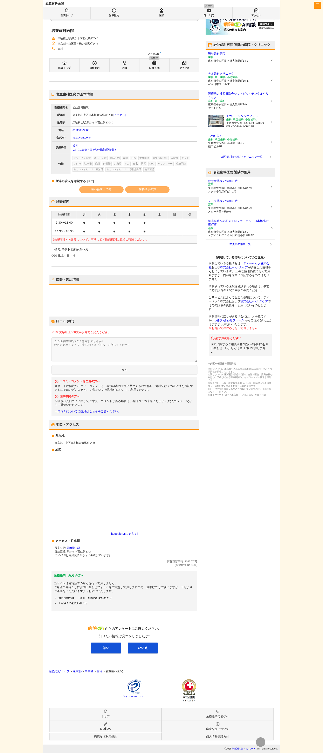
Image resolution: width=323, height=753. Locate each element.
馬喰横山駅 (73, 547)
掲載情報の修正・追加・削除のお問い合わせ (85, 597)
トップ (105, 716)
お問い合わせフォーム (229, 320)
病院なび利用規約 (105, 736)
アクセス (184, 68)
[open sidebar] (317, 5)
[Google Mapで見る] (124, 533)
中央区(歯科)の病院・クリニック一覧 (240, 156)
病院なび (63, 5)
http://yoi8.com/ (82, 137)
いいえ (143, 648)
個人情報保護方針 (217, 736)
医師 (124, 68)
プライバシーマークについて (134, 697)
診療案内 (94, 68)
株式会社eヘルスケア (234, 267)
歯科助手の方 (147, 189)
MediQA (105, 728)
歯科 (75, 145)
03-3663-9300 (81, 130)
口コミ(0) (154, 68)
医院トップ (64, 68)
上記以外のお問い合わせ (73, 603)
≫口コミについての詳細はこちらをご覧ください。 (88, 411)
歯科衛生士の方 (101, 189)
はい (106, 648)
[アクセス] (120, 114)
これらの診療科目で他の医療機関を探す (95, 149)
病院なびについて (217, 729)
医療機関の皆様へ (250, 5)
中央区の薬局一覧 (240, 244)
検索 (145, 17)
